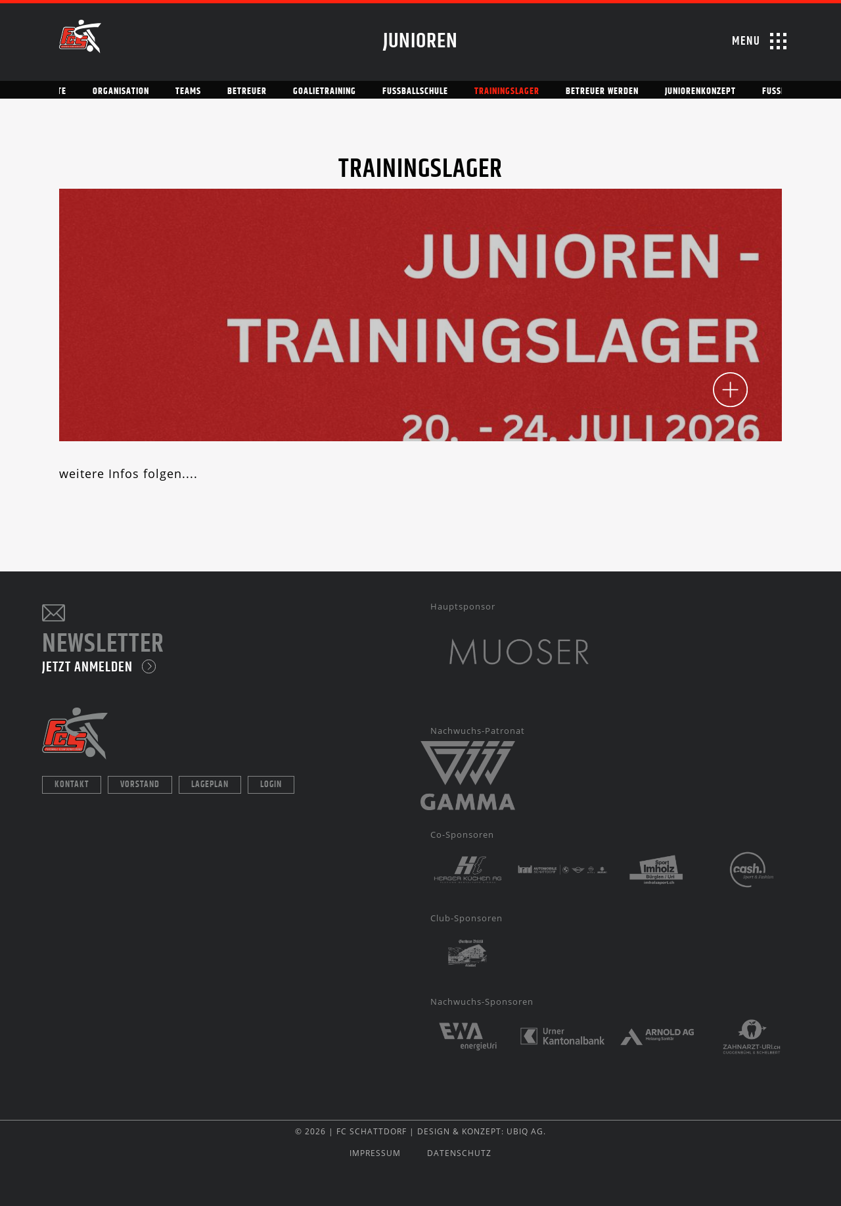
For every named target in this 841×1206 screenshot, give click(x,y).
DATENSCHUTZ (459, 1153)
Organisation (121, 91)
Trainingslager (506, 91)
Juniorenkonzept (700, 91)
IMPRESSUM (375, 1153)
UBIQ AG (525, 1131)
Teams (188, 91)
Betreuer (247, 91)
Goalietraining (324, 91)
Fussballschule (415, 91)
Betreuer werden (602, 91)
